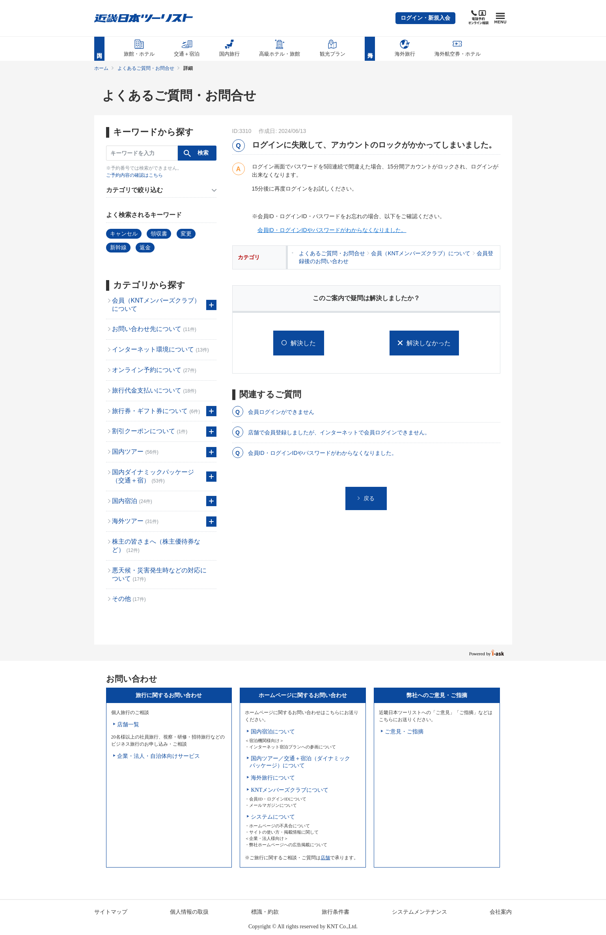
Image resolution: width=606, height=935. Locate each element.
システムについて (273, 817)
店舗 (325, 857)
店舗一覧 (128, 724)
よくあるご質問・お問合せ (145, 68)
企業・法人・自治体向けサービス (158, 756)
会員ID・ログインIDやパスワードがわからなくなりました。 (331, 230)
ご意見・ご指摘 (404, 732)
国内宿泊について (273, 732)
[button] (425, 18)
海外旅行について (273, 778)
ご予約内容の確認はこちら (134, 175)
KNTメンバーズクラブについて (289, 790)
